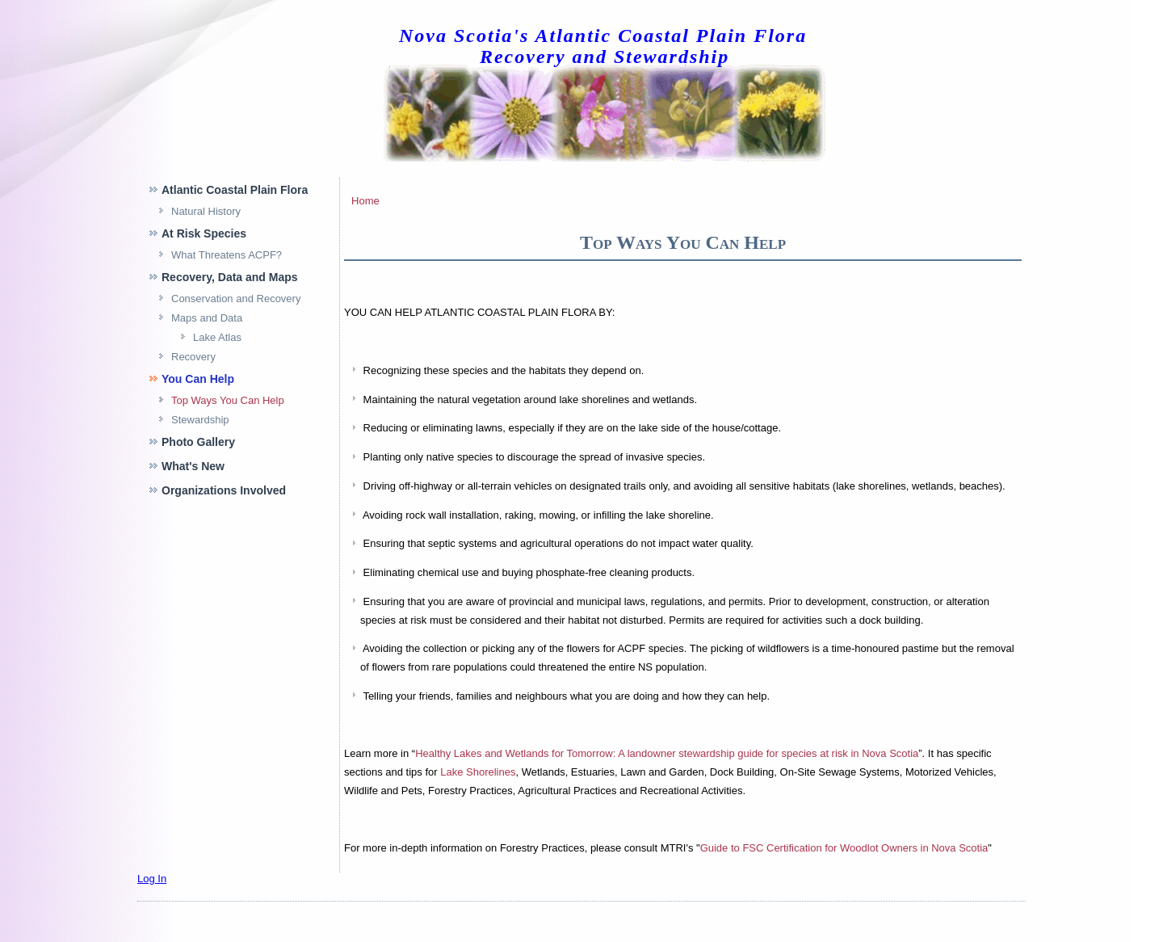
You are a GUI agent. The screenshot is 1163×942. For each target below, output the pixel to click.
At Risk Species (204, 233)
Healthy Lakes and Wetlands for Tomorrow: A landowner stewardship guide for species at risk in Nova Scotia (666, 753)
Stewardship (200, 420)
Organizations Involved (224, 490)
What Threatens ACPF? (226, 255)
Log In (151, 879)
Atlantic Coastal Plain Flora (235, 189)
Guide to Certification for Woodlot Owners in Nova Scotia (844, 848)
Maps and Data (206, 318)
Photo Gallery (198, 441)
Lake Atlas (217, 337)
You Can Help (198, 378)
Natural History (206, 211)
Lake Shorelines (477, 772)
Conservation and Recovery (235, 298)
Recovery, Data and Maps (230, 277)
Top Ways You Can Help (227, 400)
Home (365, 201)
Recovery (193, 357)
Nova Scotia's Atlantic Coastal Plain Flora (603, 35)
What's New (193, 466)
